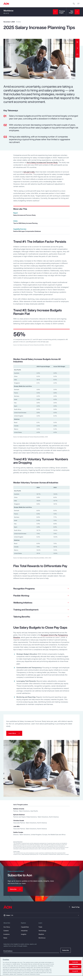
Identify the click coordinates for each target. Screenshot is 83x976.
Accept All (75, 971)
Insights (23, 934)
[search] (73, 3)
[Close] (81, 966)
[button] (14, 733)
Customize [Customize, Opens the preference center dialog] (75, 962)
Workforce (8, 10)
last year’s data (29, 172)
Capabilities (25, 927)
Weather (41, 934)
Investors (6, 934)
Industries (24, 931)
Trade (40, 927)
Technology (42, 931)
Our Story (6, 927)
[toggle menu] (78, 4)
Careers (6, 931)
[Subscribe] (15, 889)
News (5, 938)
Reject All (75, 966)
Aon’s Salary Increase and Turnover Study (42, 162)
